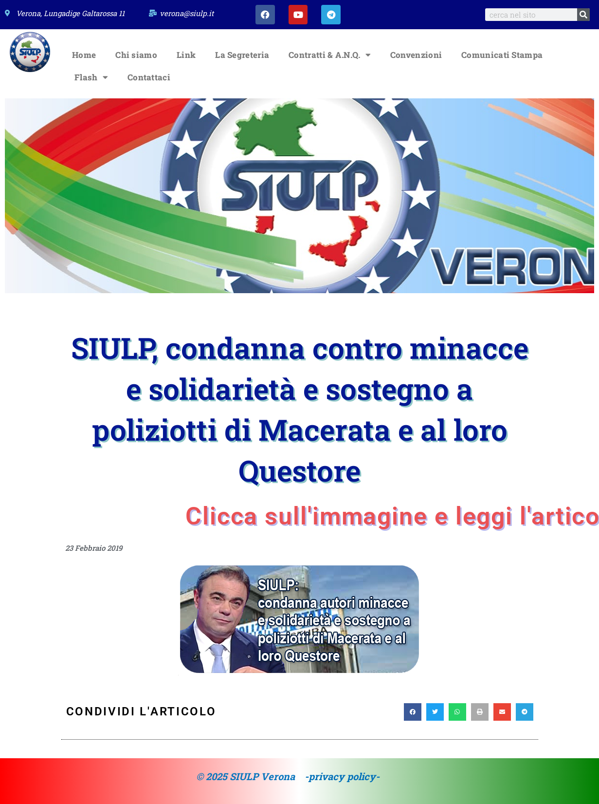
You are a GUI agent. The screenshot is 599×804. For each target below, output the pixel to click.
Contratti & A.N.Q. (330, 55)
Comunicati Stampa (502, 54)
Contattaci (148, 77)
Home (84, 54)
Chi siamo (136, 54)
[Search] (583, 14)
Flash (91, 77)
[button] (412, 712)
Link (186, 54)
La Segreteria (242, 54)
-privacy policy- (342, 776)
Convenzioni (416, 54)
